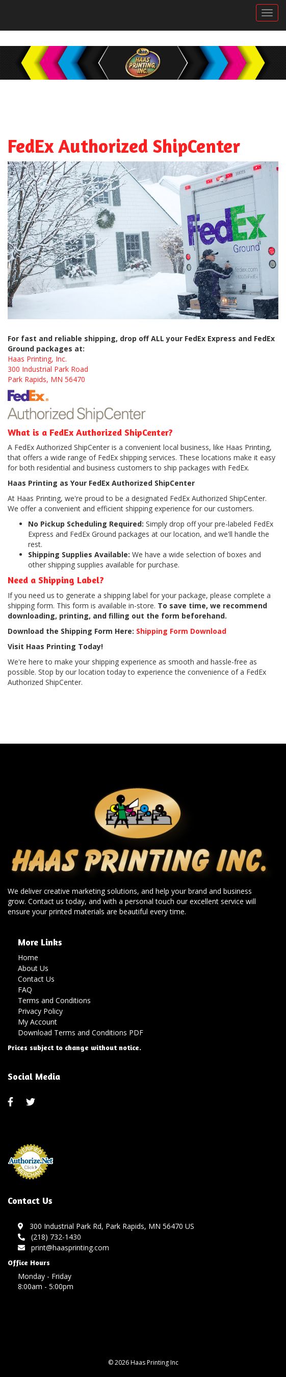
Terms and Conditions (54, 1000)
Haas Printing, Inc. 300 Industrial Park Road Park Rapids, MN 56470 (48, 369)
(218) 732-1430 (49, 1237)
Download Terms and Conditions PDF (80, 1032)
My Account (37, 1022)
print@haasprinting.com (63, 1247)
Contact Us (36, 979)
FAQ (25, 989)
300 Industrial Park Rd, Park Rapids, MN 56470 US (106, 1226)
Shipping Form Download (181, 631)
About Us (33, 968)
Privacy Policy (40, 1011)
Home (28, 957)
